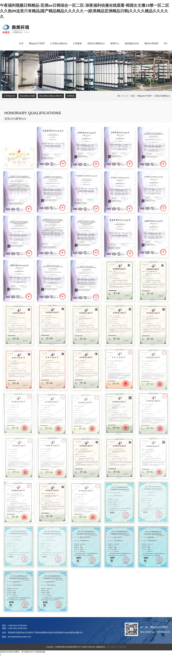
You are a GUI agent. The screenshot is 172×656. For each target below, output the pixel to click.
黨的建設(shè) (132, 43)
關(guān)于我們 (36, 43)
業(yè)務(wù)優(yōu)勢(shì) (51, 96)
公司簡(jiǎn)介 (9, 96)
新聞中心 (114, 43)
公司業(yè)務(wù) (58, 43)
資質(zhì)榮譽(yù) (96, 43)
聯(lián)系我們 (151, 43)
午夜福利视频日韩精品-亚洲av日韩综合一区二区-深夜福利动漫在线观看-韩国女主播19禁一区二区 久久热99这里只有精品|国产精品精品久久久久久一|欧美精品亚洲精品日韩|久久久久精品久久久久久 (84, 11)
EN (165, 43)
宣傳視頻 (71, 96)
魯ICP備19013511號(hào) (116, 647)
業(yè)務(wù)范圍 (27, 96)
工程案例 (77, 43)
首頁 (21, 43)
